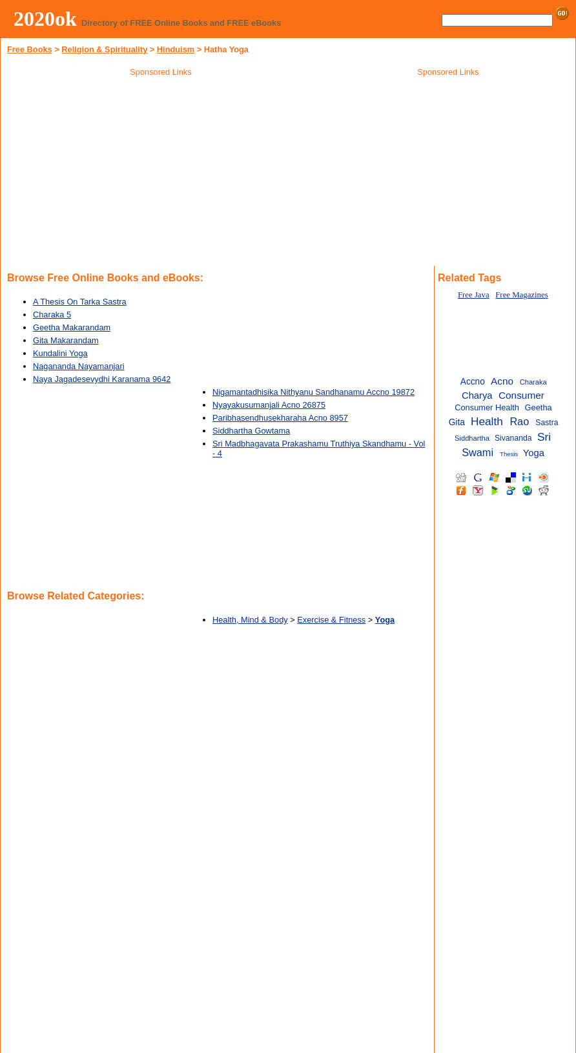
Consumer (521, 395)
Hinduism (175, 49)
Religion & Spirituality (104, 49)
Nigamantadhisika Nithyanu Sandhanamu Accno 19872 (313, 392)
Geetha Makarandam (71, 327)
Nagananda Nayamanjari (79, 366)
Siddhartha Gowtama (251, 431)
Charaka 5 (52, 314)
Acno (502, 381)
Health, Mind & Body (250, 620)
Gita (457, 422)
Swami (477, 452)
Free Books (29, 49)
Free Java (473, 294)
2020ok (45, 18)
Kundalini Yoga (60, 353)
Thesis (509, 453)
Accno (472, 381)
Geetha (538, 407)
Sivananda (513, 438)
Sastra (546, 422)
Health (487, 421)
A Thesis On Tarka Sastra (80, 301)
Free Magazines (521, 294)
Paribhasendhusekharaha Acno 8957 (280, 418)
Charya (477, 395)
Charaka (533, 382)
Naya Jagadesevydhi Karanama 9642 (101, 379)
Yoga (533, 453)
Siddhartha (472, 438)
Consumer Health (487, 407)
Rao (519, 421)
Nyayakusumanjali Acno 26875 (268, 405)
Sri (544, 436)
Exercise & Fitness (331, 620)
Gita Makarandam (66, 340)
